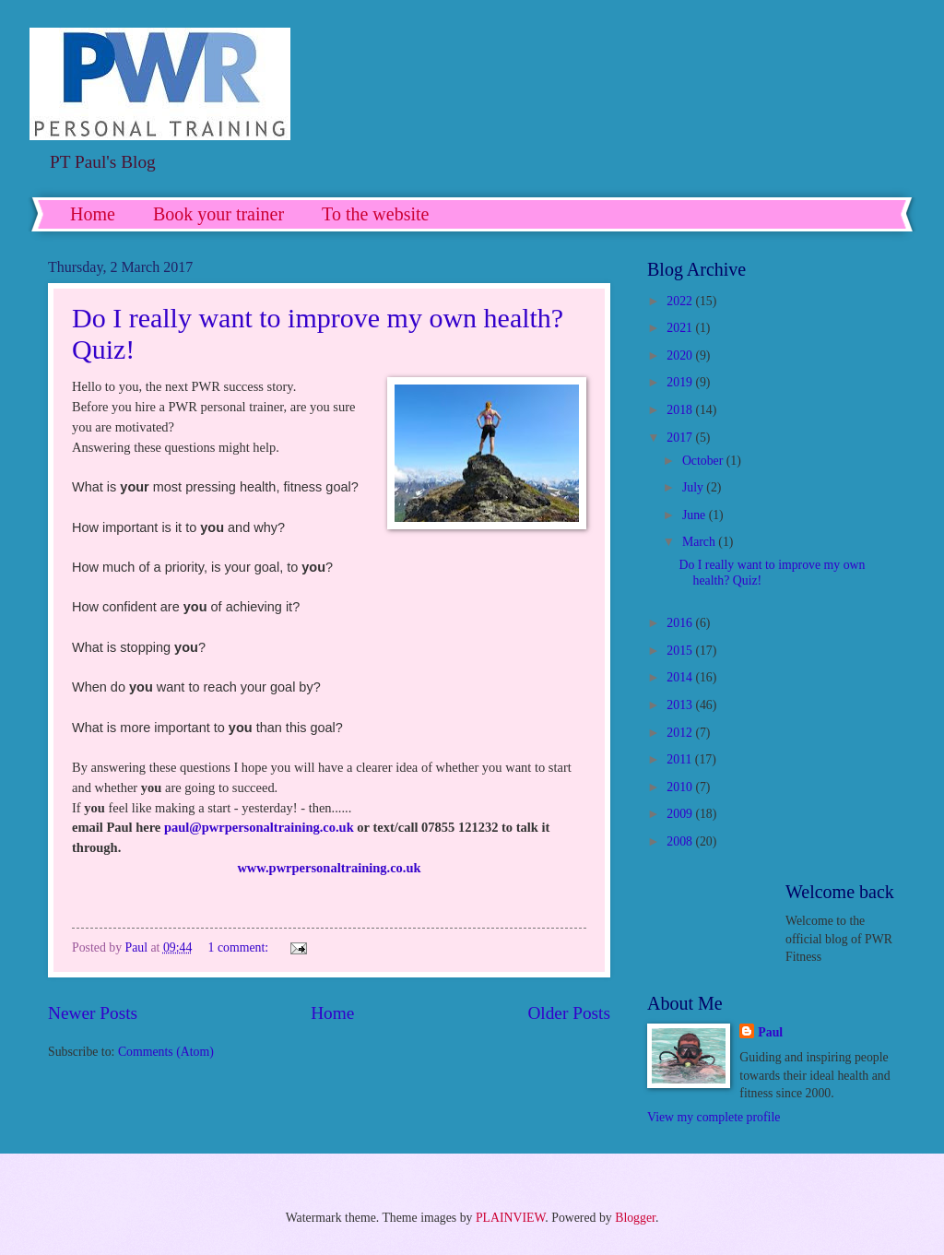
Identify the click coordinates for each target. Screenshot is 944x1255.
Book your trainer (218, 214)
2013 (681, 705)
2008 (681, 841)
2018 (681, 410)
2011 (681, 759)
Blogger (635, 1218)
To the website (375, 214)
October (704, 461)
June (695, 515)
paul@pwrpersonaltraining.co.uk (259, 827)
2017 (681, 437)
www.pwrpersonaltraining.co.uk (328, 867)
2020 (681, 355)
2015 (681, 650)
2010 (681, 787)
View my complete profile (713, 1117)
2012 (681, 733)
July (694, 487)
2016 (681, 623)
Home (92, 214)
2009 (681, 814)
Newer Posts (92, 1013)
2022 (681, 301)
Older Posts (568, 1013)
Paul (770, 1032)
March (700, 542)
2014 (681, 677)
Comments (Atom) (166, 1052)
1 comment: (240, 947)
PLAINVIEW (510, 1218)
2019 (681, 382)
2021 (681, 328)
